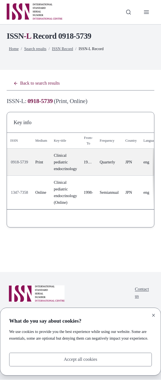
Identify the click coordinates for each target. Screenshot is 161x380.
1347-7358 (19, 192)
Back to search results (36, 83)
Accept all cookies (80, 359)
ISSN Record (63, 48)
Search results (35, 48)
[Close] (153, 315)
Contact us (142, 293)
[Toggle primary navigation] (146, 12)
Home (14, 48)
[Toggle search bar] (128, 12)
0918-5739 (19, 162)
